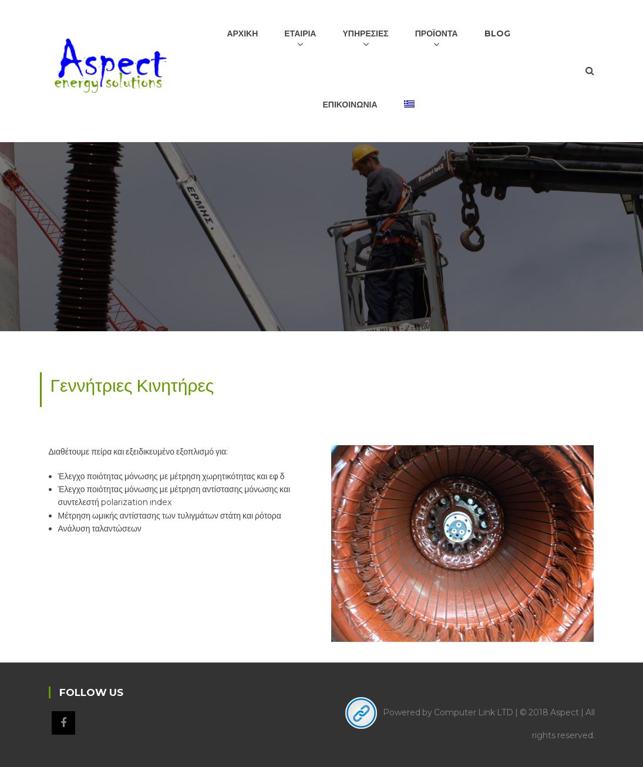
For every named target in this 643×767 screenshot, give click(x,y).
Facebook (63, 723)
